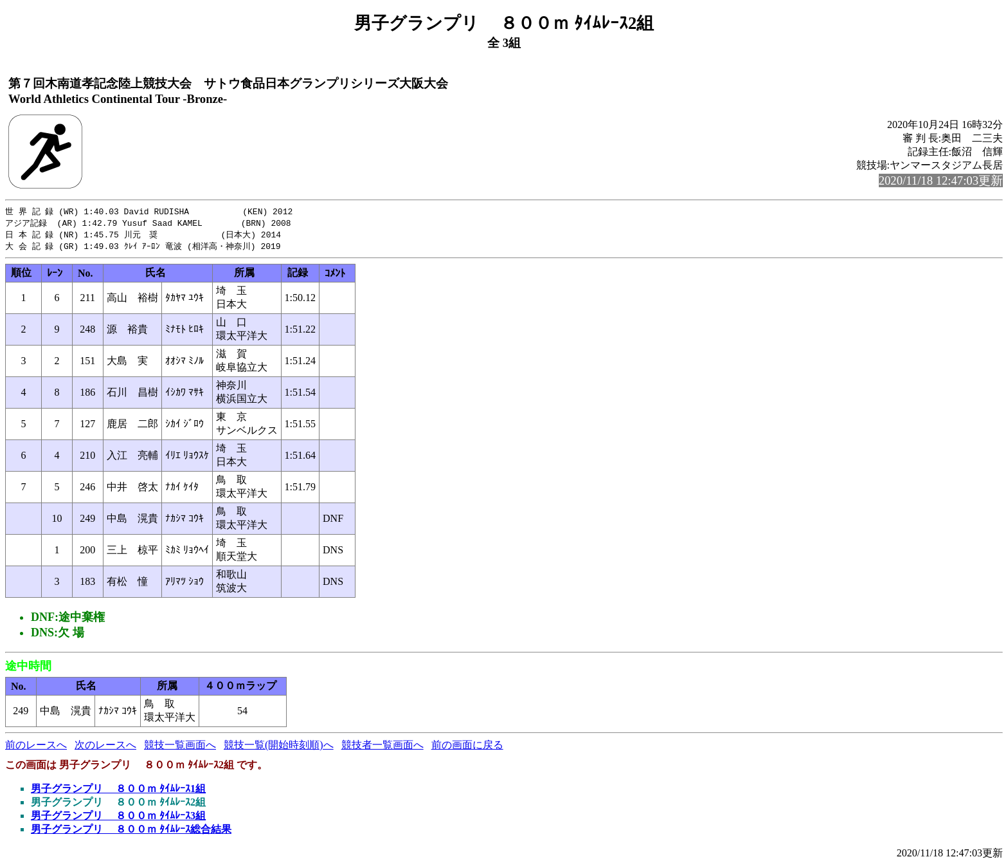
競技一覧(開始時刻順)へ (279, 747)
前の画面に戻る (467, 747)
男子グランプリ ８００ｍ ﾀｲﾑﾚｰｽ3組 (118, 818)
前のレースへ (36, 747)
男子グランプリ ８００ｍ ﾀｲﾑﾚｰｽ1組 (118, 791)
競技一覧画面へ (180, 747)
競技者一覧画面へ (382, 747)
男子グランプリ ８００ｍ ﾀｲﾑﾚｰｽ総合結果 (131, 831)
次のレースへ (105, 747)
